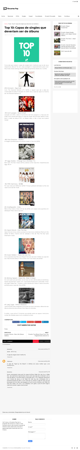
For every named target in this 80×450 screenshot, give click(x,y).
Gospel (30, 16)
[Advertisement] (66, 101)
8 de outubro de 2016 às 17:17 (44, 349)
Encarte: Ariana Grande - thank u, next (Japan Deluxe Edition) (68, 34)
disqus (41, 341)
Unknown (9, 361)
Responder (9, 357)
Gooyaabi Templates (25, 447)
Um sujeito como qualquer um (62, 78)
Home (3, 16)
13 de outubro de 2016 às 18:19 (44, 361)
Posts (9, 23)
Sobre (59, 16)
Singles (24, 16)
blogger (36, 341)
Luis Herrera (57, 65)
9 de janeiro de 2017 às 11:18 (44, 371)
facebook (47, 341)
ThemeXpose (11, 447)
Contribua (67, 16)
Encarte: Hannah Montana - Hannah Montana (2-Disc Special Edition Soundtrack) (68, 46)
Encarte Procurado (50, 16)
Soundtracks (38, 16)
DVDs (17, 16)
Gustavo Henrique (59, 71)
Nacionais (10, 16)
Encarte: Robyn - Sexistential (65, 26)
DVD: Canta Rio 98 (66, 51)
